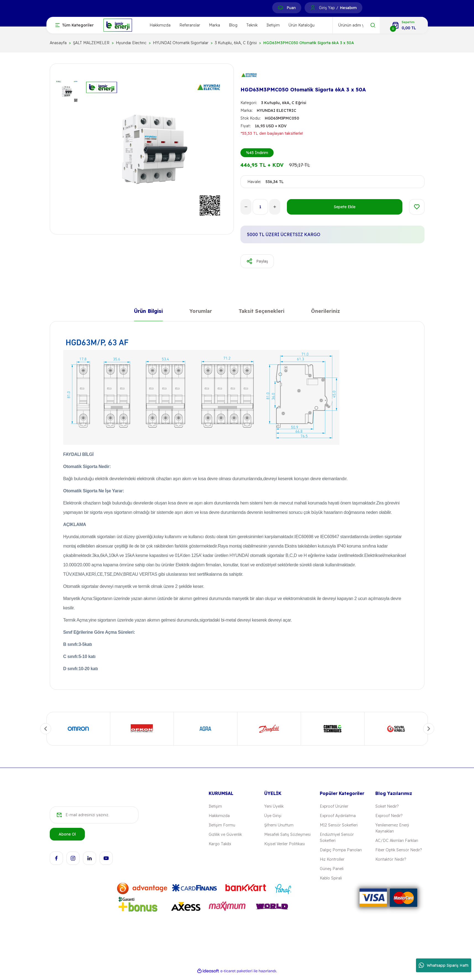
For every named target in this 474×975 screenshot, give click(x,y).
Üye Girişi (272, 815)
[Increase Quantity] (274, 207)
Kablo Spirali (331, 878)
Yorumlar (200, 312)
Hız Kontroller (332, 859)
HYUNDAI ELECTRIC (276, 110)
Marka (214, 25)
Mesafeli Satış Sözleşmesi (287, 834)
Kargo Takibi (220, 843)
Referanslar (189, 25)
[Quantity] (260, 207)
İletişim (273, 25)
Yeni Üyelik (274, 806)
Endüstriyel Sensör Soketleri (337, 837)
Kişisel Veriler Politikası (284, 843)
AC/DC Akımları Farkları (396, 840)
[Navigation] (74, 25)
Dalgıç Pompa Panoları (341, 849)
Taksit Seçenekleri (261, 312)
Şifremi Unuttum (279, 825)
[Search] (356, 25)
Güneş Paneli (332, 868)
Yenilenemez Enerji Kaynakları (392, 828)
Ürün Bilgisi (148, 312)
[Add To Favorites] (417, 207)
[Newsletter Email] (94, 814)
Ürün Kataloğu (302, 25)
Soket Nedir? (387, 806)
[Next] (428, 728)
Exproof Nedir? (388, 815)
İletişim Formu (222, 825)
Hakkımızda (160, 25)
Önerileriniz (325, 312)
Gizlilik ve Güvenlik (225, 834)
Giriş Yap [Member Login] (327, 7)
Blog (233, 25)
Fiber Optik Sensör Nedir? (398, 849)
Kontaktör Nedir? (390, 859)
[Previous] (45, 728)
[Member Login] (313, 7)
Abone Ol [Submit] (67, 834)
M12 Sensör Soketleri (339, 825)
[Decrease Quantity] (246, 207)
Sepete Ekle (344, 206)
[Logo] (118, 25)
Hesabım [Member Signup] (348, 7)
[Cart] (404, 25)
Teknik (252, 25)
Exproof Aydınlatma (338, 815)
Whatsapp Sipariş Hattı (443, 965)
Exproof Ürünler (334, 806)
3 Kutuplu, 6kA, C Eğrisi (283, 102)
